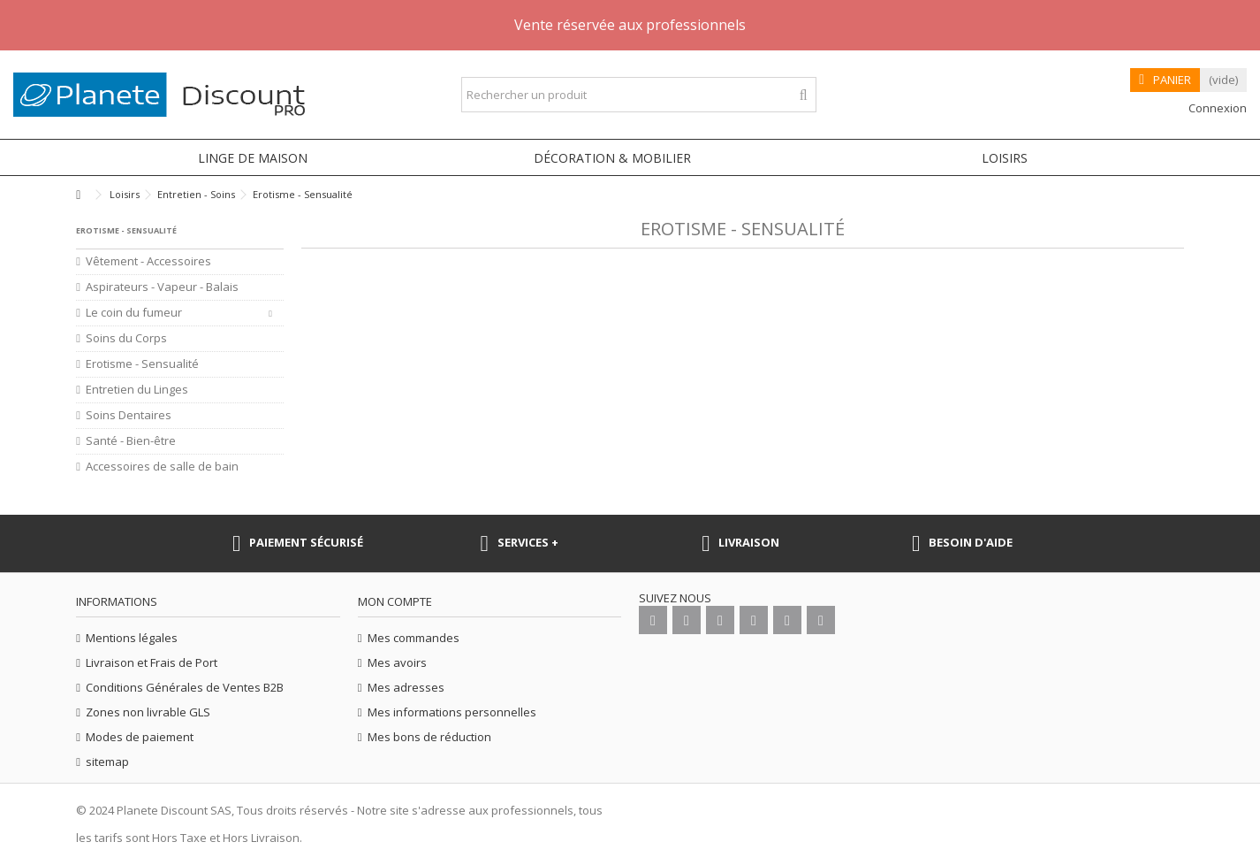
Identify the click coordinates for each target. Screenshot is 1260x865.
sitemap (107, 761)
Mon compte (395, 601)
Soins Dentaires (128, 415)
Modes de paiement (140, 737)
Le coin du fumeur (134, 312)
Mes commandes (413, 638)
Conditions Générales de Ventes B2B (185, 687)
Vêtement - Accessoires (148, 261)
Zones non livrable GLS (148, 712)
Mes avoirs (397, 662)
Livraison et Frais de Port (151, 662)
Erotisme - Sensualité (142, 363)
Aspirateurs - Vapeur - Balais (162, 287)
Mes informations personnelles (452, 712)
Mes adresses (406, 687)
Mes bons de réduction (429, 737)
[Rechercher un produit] (803, 95)
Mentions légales (132, 638)
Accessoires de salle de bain (162, 466)
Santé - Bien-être (131, 440)
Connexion (1216, 108)
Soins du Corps (126, 338)
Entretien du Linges (137, 389)
